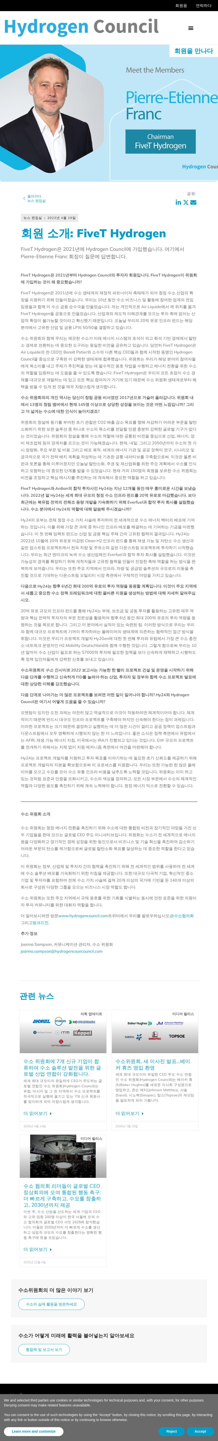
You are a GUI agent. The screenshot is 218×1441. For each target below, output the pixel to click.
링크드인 (40, 922)
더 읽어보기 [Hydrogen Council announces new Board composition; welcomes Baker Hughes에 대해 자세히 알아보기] (128, 1113)
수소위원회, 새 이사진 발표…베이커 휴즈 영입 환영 (153, 1064)
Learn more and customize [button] (34, 1431)
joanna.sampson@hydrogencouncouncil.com (61, 951)
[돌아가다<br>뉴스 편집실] (24, 198)
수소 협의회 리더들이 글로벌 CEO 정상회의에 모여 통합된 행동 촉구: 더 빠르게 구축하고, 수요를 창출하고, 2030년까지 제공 (62, 1195)
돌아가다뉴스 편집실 (36, 198)
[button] (191, 28)
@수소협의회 (182, 915)
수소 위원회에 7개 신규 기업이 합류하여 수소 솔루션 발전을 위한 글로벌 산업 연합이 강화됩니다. (62, 1067)
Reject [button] (171, 1431)
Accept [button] (200, 1431)
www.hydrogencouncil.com (83, 915)
